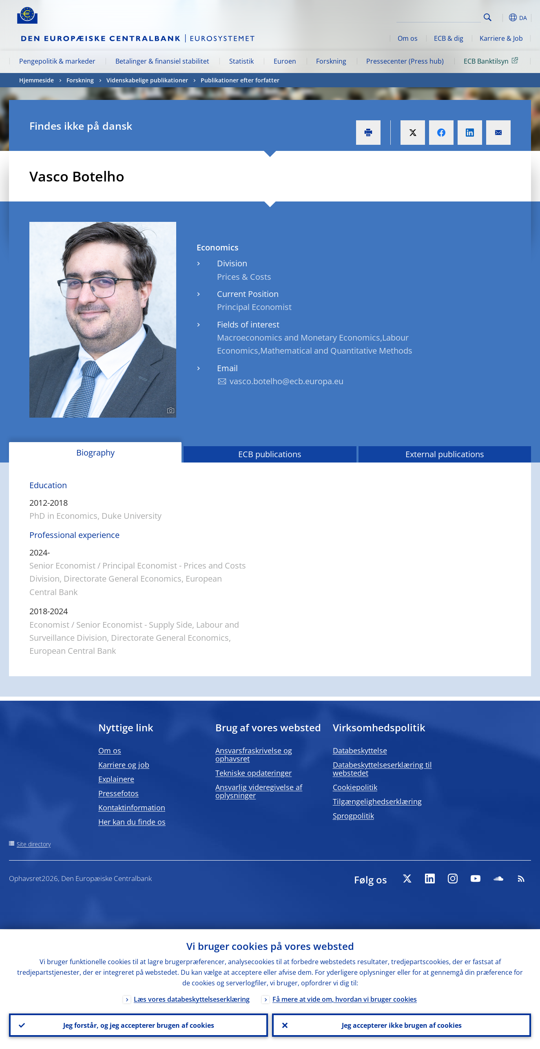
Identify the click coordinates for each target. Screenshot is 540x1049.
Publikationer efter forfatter (240, 80)
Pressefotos (118, 793)
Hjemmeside (36, 80)
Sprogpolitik (353, 816)
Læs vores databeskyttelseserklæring (192, 998)
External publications (444, 454)
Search (487, 17)
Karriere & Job (501, 38)
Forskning (331, 61)
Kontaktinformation (131, 807)
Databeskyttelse (360, 750)
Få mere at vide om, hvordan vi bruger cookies (344, 998)
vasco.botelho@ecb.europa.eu (286, 381)
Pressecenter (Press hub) (405, 61)
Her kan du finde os (132, 822)
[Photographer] (169, 411)
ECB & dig (448, 38)
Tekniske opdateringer (253, 773)
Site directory (34, 844)
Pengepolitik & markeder (57, 61)
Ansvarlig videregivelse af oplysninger (258, 791)
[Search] (440, 16)
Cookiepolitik (355, 787)
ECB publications (269, 454)
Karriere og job (123, 765)
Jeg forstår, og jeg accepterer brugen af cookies (138, 1024)
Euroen (285, 61)
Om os (408, 38)
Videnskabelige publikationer (147, 80)
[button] (502, 17)
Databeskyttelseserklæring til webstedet (382, 769)
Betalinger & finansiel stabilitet (162, 61)
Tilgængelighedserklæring (377, 801)
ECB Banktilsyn (492, 61)
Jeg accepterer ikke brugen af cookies (402, 1024)
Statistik (241, 61)
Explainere (116, 779)
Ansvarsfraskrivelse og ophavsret (253, 755)
